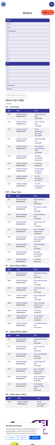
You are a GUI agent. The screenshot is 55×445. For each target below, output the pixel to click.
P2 (7, 53)
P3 (7, 56)
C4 (7, 34)
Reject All (23, 437)
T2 (7, 67)
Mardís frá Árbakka (22, 114)
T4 (7, 74)
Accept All (35, 437)
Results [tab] (9, 103)
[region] (23, 432)
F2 (7, 45)
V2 (7, 82)
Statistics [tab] (9, 89)
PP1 (8, 60)
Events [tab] (9, 27)
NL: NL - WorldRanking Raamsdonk (39, 131)
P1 (7, 49)
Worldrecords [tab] (10, 85)
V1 (7, 78)
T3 (7, 71)
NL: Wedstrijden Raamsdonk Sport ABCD (40, 148)
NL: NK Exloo (38, 163)
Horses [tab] (9, 24)
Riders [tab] (9, 20)
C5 (7, 38)
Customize (12, 437)
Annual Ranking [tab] (11, 31)
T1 (7, 63)
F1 (7, 42)
